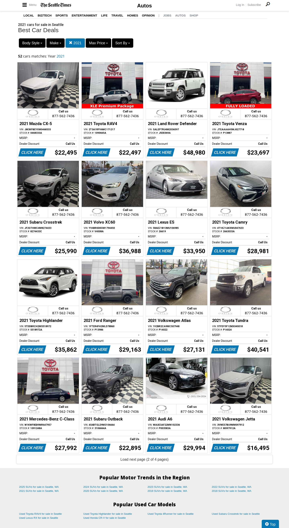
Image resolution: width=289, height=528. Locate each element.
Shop (193, 15)
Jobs (167, 15)
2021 (75, 43)
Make (55, 43)
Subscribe (254, 4)
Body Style (32, 43)
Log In (240, 4)
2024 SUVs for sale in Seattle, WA (103, 486)
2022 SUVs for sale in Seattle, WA (231, 486)
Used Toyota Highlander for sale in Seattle (107, 513)
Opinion (148, 15)
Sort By (122, 43)
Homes (132, 15)
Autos (144, 6)
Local (28, 15)
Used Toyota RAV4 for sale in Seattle (40, 513)
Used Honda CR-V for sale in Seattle (104, 517)
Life (104, 15)
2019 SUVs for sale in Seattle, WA (167, 490)
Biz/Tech (45, 15)
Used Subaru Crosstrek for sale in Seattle (236, 513)
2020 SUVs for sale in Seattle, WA (103, 490)
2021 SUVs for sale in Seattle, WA (39, 490)
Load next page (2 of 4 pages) (144, 459)
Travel (117, 15)
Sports (61, 15)
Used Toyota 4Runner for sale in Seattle (171, 513)
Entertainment (84, 15)
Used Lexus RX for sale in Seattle (38, 517)
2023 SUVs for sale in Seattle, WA (167, 486)
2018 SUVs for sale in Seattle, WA (231, 490)
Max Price (98, 43)
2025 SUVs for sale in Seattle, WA (39, 486)
